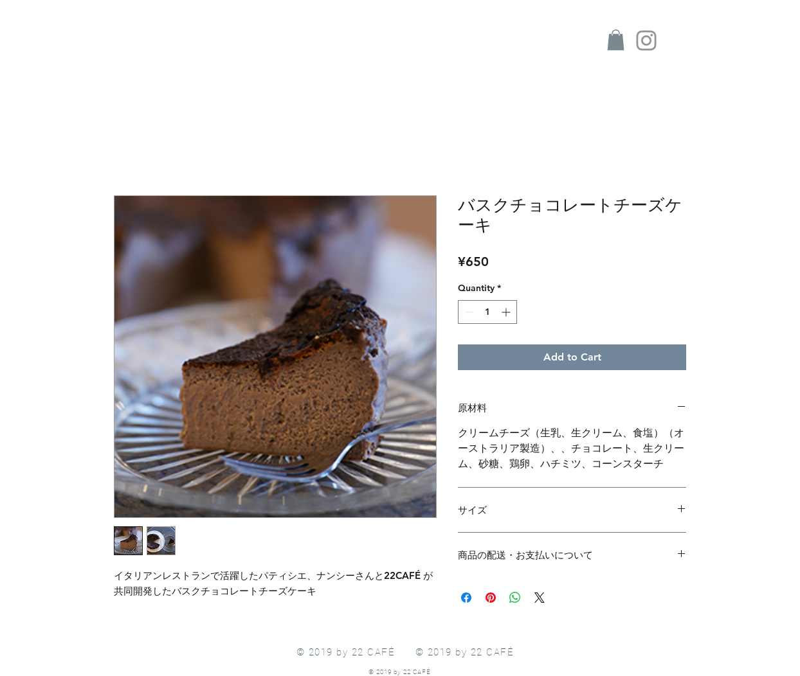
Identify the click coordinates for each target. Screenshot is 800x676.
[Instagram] (646, 40)
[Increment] (507, 312)
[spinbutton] (487, 312)
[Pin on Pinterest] (490, 597)
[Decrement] (468, 312)
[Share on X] (539, 597)
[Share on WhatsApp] (515, 597)
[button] (615, 40)
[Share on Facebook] (466, 597)
